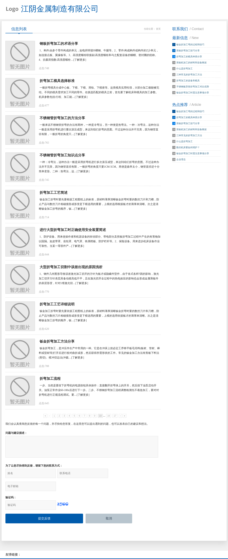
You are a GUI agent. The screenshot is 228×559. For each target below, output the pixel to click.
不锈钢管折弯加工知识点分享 (62, 156)
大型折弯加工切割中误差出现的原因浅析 (71, 268)
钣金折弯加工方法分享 (57, 343)
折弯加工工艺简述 (54, 194)
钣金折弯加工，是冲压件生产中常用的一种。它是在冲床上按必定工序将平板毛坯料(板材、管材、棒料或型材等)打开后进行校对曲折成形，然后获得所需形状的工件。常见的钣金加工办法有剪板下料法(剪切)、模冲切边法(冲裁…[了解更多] (99, 355)
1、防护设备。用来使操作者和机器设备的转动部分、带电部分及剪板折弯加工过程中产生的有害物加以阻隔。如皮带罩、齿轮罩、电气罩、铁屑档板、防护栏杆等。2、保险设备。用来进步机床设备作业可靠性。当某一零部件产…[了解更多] (99, 242)
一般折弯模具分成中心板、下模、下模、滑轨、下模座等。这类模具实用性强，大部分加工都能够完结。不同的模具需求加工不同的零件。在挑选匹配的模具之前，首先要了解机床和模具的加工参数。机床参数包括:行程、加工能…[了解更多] (99, 93)
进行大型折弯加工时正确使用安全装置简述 (73, 231)
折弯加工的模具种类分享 (189, 56)
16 (108, 417)
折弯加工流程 (50, 380)
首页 (158, 29)
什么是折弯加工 (184, 68)
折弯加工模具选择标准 (57, 81)
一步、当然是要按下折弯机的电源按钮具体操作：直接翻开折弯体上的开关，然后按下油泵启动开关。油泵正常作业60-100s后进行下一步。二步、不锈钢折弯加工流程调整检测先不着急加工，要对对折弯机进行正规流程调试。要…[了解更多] (99, 392)
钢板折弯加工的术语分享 (59, 44)
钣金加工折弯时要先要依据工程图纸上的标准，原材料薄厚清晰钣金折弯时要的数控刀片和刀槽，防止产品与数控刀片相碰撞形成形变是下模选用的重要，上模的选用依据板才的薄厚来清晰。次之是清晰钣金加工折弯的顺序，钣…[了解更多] (99, 317)
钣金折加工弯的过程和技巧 (190, 44)
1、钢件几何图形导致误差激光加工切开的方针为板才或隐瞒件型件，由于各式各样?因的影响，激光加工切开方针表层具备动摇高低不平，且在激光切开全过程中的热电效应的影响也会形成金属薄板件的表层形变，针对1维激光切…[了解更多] (99, 280)
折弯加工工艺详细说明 (57, 306)
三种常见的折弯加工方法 (189, 74)
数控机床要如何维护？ (188, 147)
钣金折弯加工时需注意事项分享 (192, 92)
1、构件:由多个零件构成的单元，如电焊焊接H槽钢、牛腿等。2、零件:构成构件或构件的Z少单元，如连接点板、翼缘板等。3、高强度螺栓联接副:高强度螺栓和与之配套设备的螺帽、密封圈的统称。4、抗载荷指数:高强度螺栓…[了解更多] (99, 55)
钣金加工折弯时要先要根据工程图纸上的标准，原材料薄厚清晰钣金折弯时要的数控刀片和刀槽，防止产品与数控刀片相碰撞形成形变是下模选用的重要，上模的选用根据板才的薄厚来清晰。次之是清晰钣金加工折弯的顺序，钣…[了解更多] (99, 205)
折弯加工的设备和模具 (188, 80)
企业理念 (181, 159)
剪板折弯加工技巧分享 (188, 50)
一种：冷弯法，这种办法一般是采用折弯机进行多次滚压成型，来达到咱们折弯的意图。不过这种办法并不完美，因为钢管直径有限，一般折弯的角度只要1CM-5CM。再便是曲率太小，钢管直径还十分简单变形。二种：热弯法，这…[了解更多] (99, 168)
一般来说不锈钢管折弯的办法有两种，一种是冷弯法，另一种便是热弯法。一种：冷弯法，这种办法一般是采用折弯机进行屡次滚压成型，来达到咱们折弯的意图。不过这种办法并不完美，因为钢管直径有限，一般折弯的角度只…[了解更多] (99, 130)
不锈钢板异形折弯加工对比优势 (192, 86)
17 (115, 417)
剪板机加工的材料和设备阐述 (191, 62)
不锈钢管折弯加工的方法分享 (62, 119)
